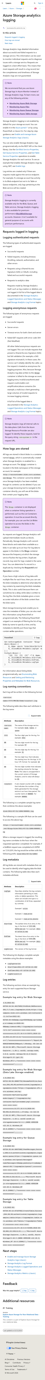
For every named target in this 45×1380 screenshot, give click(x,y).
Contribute (17, 1362)
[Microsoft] (22, 3)
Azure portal (21, 127)
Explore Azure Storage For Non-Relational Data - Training (21, 1315)
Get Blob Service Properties (27, 149)
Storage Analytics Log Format (23, 302)
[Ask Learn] (35, 8)
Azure (11, 8)
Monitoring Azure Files (19, 106)
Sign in (40, 3)
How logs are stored (12, 40)
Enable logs (20, 166)
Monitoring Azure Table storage (23, 113)
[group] (22, 653)
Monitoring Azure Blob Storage (23, 103)
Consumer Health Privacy (14, 1366)
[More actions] (40, 8)
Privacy (26, 1362)
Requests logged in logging (15, 37)
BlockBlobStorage (24, 213)
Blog (6, 1362)
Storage (19, 8)
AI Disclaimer (9, 1359)
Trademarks (21, 1369)
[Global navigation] (2, 3)
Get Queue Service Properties (15, 152)
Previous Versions (23, 1359)
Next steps (8, 43)
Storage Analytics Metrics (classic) (21, 1273)
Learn (5, 8)
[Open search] (34, 3)
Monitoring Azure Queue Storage (24, 110)
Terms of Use (9, 1369)
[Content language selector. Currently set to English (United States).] (16, 1342)
